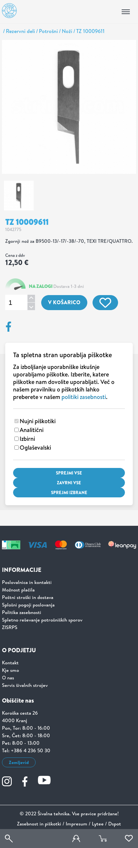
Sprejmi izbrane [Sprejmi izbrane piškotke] (69, 492)
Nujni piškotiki (38, 421)
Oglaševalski (35, 447)
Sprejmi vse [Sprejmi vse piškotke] (69, 473)
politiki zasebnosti (83, 397)
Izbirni (27, 439)
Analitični (31, 430)
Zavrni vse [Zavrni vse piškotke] (69, 483)
